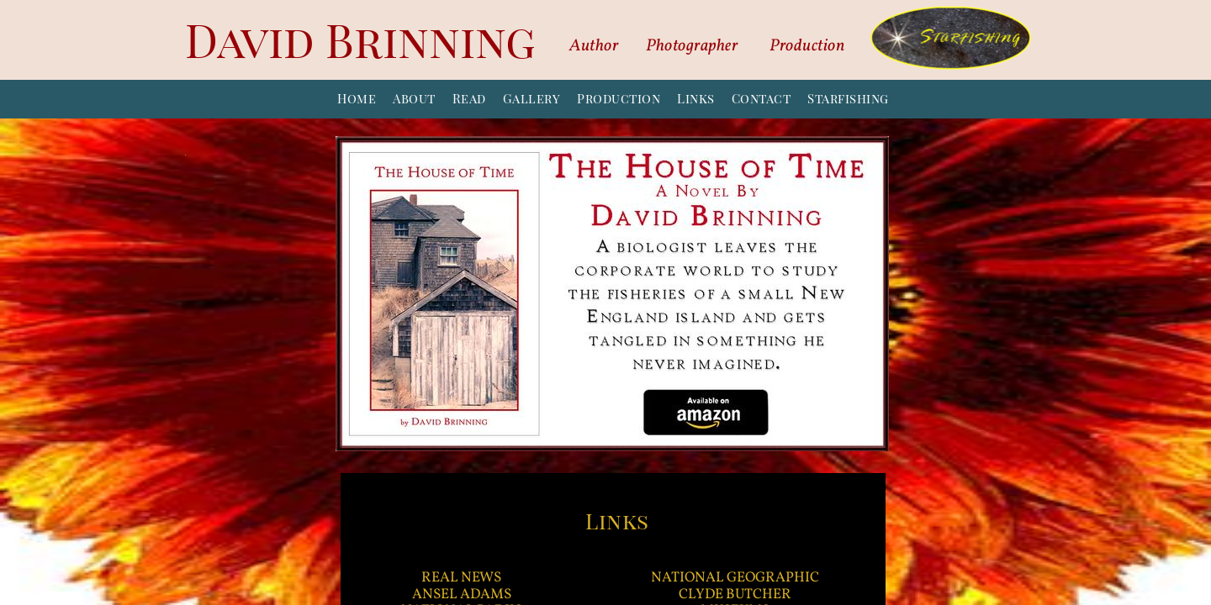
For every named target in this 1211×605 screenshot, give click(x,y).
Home (356, 98)
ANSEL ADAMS (461, 594)
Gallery (532, 98)
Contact (761, 98)
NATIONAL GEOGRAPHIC (735, 577)
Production (618, 98)
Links (696, 98)
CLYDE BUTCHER (735, 594)
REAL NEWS (461, 577)
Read (469, 98)
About (414, 98)
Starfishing (848, 98)
